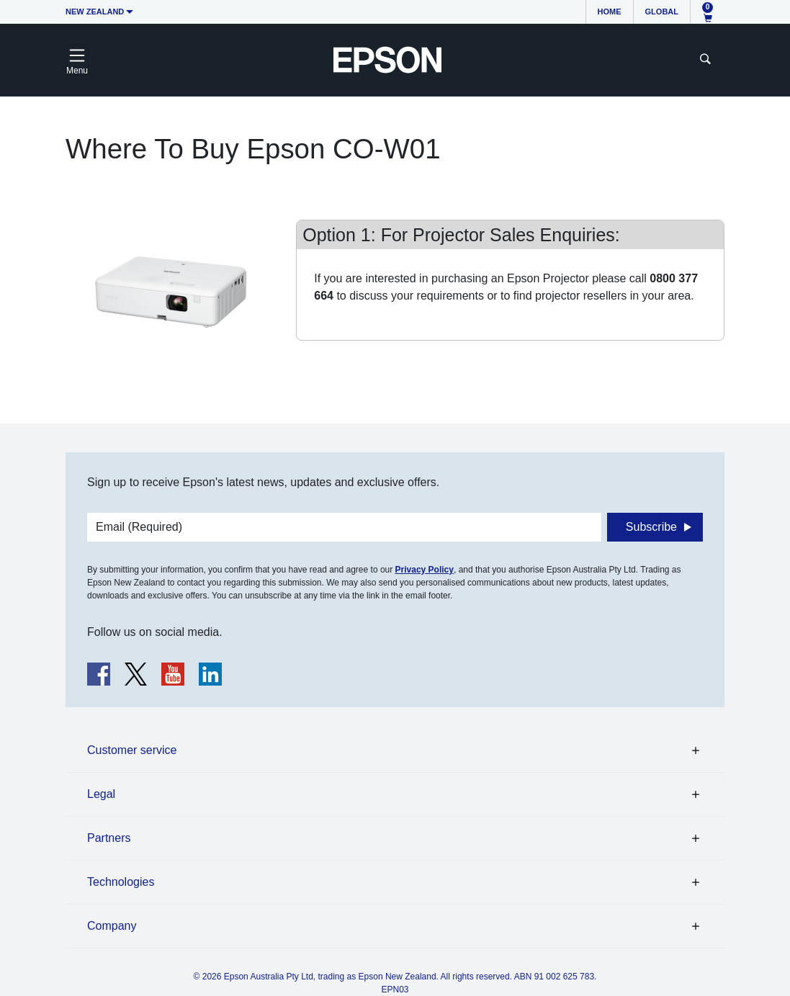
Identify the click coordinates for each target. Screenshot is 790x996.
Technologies (120, 882)
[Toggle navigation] (77, 60)
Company (111, 926)
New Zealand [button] (95, 11)
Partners (108, 838)
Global (661, 11)
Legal (101, 794)
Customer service (131, 750)
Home (609, 11)
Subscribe (651, 527)
